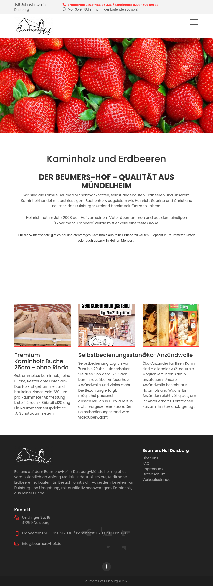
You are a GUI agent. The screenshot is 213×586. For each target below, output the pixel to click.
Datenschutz (154, 474)
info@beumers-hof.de (42, 543)
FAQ (146, 463)
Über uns (150, 458)
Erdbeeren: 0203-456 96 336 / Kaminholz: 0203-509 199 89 (113, 5)
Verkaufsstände (157, 479)
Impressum (153, 468)
